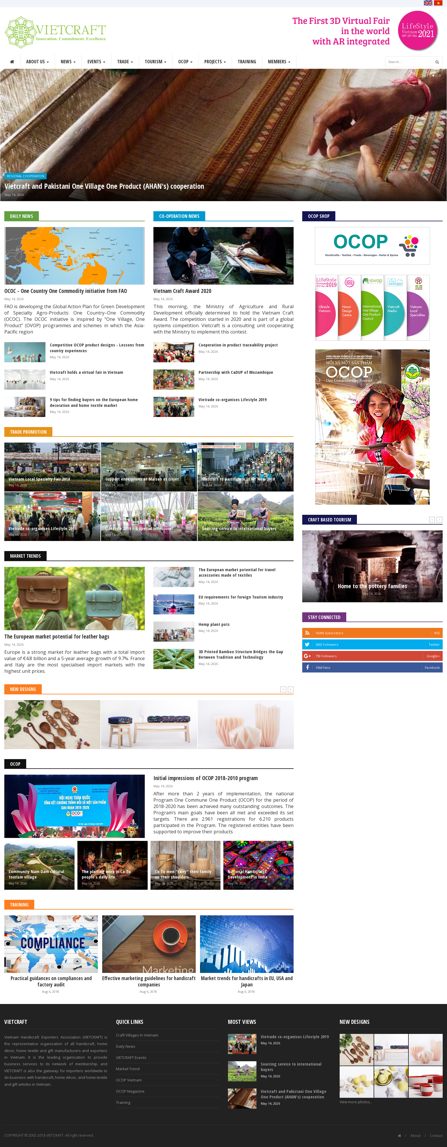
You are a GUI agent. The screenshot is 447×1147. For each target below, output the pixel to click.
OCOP (185, 61)
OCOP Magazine (130, 1091)
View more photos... (356, 1102)
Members (279, 61)
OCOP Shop (319, 216)
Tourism (155, 61)
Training (247, 61)
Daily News (21, 216)
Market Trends (25, 556)
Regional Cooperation (25, 176)
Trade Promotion (28, 432)
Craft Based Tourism (329, 520)
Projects (215, 61)
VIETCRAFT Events (131, 1057)
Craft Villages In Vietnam (137, 1035)
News (68, 61)
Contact (436, 1135)
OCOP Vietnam (129, 1080)
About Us (37, 61)
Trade (125, 61)
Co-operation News (179, 216)
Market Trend (128, 1068)
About (415, 1135)
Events (96, 61)
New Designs (23, 689)
